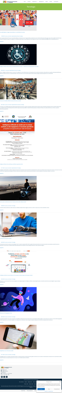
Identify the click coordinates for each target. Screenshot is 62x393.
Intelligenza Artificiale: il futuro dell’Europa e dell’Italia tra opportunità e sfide (11, 164)
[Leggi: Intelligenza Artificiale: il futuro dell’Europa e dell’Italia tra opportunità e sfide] (17, 138)
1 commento (7, 70)
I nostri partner (56, 1)
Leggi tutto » (2, 41)
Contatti (51, 1)
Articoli (47, 1)
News (18, 36)
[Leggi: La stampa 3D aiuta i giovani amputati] (18, 224)
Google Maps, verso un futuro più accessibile (6, 350)
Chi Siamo (29, 1)
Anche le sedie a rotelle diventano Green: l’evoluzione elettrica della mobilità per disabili (13, 201)
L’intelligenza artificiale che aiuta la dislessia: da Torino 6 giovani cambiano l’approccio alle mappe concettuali (16, 275)
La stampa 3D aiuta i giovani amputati (5, 238)
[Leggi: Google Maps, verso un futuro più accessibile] (18, 337)
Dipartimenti (34, 1)
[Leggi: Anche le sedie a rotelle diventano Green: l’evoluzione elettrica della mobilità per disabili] (18, 188)
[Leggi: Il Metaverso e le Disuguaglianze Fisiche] (18, 299)
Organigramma (41, 1)
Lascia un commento (8, 36)
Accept (41, 389)
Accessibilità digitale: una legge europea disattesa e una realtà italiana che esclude (12, 32)
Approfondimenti (14, 36)
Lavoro (16, 70)
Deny (49, 389)
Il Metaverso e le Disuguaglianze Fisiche (6, 313)
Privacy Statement (30, 390)
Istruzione (18, 104)
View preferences (57, 389)
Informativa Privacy (50, 391)
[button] (60, 381)
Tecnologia (21, 36)
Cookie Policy (46, 391)
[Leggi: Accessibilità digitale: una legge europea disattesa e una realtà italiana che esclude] (18, 20)
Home (25, 1)
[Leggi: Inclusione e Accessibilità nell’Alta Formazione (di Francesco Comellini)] (18, 88)
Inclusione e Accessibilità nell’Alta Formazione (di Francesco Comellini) (10, 100)
